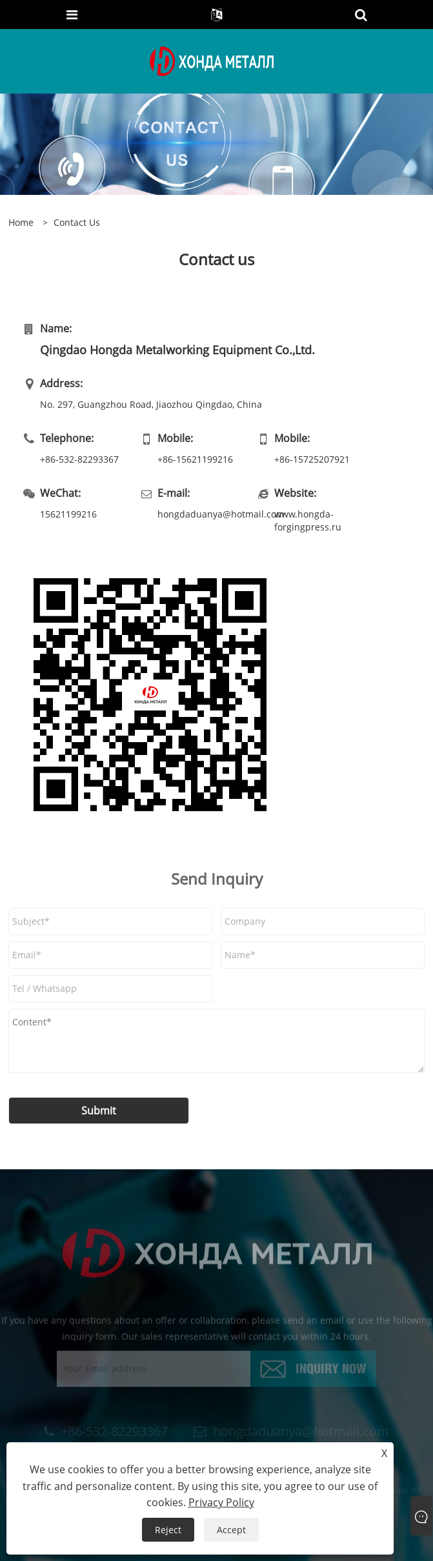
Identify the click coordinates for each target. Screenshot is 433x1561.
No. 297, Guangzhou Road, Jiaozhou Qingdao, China (151, 404)
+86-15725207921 (312, 459)
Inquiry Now (331, 1371)
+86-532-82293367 (79, 459)
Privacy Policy (221, 1502)
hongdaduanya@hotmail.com (206, 514)
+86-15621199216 (195, 459)
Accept (231, 1530)
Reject (168, 1530)
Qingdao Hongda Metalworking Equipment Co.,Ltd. (177, 349)
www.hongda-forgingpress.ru (307, 520)
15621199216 (68, 514)
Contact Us (77, 222)
